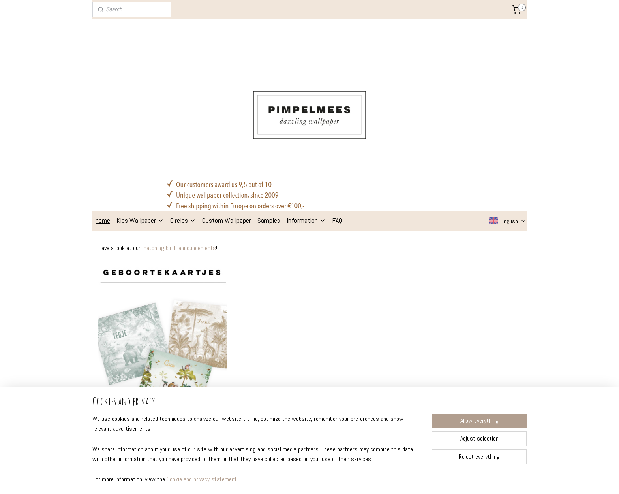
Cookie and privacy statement (202, 479)
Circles (183, 107)
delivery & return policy (125, 368)
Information (306, 107)
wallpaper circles (291, 368)
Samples (268, 107)
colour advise (200, 379)
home (103, 107)
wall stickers (286, 379)
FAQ (337, 107)
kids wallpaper (288, 357)
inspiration (196, 368)
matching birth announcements (179, 135)
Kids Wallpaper (140, 107)
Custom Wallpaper (226, 107)
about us (194, 357)
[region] (257, 454)
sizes (103, 357)
